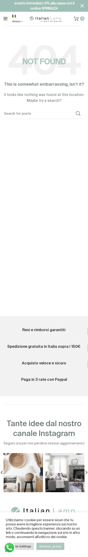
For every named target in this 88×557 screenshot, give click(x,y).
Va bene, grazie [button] (50, 546)
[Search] (44, 113)
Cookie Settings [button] (20, 546)
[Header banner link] (37, 6)
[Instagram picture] (23, 472)
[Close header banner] (82, 6)
